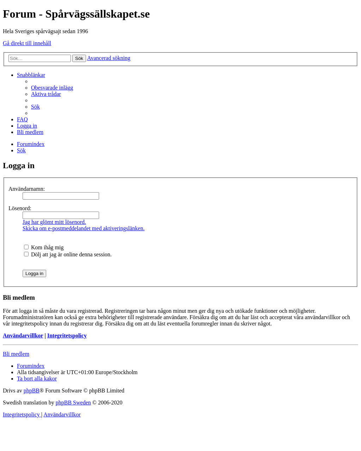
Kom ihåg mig (43, 247)
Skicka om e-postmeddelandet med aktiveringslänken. (84, 228)
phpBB (31, 391)
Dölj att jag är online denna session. (68, 254)
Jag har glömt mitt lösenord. (54, 222)
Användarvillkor (23, 336)
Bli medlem (16, 354)
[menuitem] (52, 88)
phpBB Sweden (73, 403)
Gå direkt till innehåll (27, 43)
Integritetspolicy (67, 336)
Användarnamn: (26, 189)
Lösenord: (19, 208)
